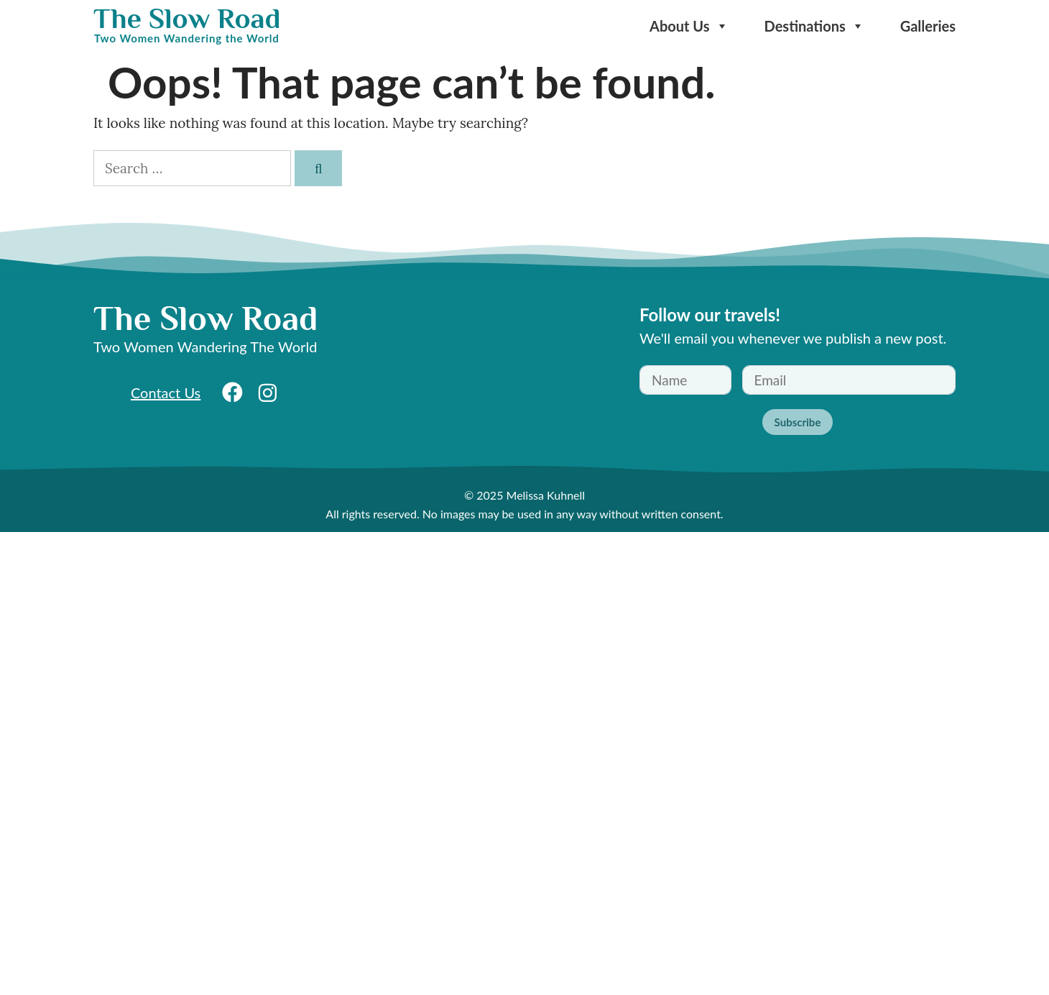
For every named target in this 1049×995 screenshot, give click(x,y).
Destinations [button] (814, 26)
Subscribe (798, 422)
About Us (689, 26)
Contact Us (165, 392)
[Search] (318, 168)
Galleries (928, 26)
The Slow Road (186, 18)
